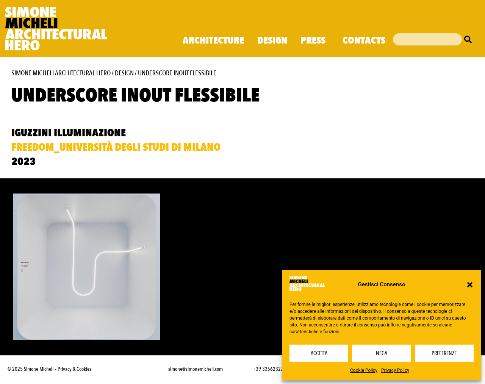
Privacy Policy (395, 370)
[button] (470, 285)
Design (272, 40)
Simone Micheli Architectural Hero (61, 73)
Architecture (213, 40)
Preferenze (444, 353)
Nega (381, 353)
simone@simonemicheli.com (195, 369)
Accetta (319, 353)
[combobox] (427, 39)
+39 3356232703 (270, 369)
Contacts (364, 40)
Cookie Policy (363, 370)
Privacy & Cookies (74, 369)
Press (314, 40)
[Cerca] (469, 39)
